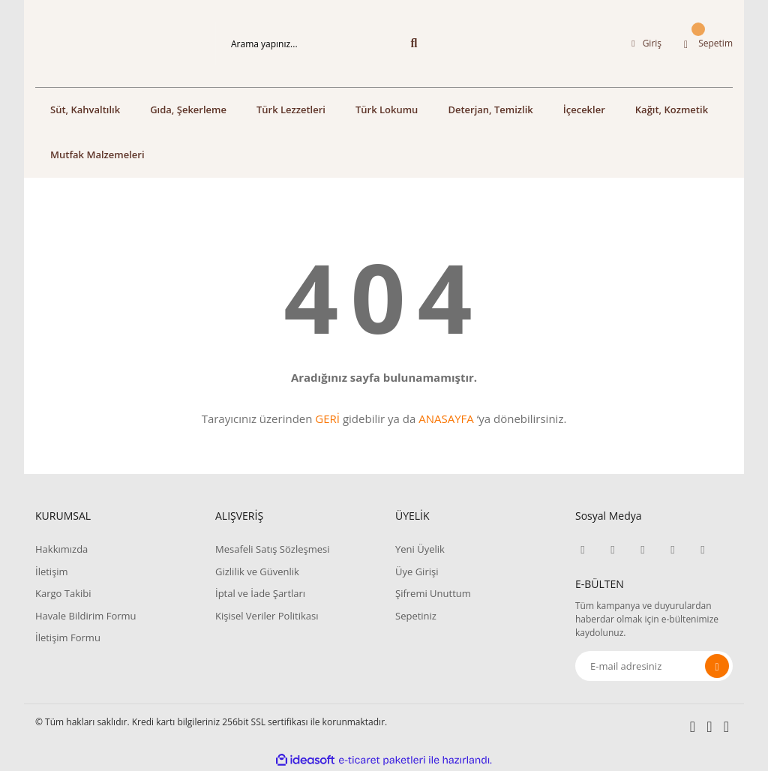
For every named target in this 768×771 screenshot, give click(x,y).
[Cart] (708, 43)
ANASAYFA (446, 418)
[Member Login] (647, 43)
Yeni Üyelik (420, 549)
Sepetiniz (415, 615)
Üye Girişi (416, 571)
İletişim (51, 571)
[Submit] (717, 666)
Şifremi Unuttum (433, 593)
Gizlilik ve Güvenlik (257, 571)
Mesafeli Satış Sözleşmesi (272, 549)
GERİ (327, 418)
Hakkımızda (61, 549)
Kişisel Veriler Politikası (266, 615)
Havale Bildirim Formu (85, 615)
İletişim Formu (67, 637)
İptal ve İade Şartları (260, 593)
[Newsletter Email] (654, 666)
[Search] (324, 43)
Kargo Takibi (63, 593)
